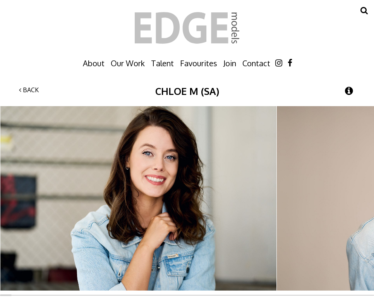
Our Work (128, 63)
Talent (162, 63)
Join (229, 63)
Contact (256, 63)
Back (29, 90)
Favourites (198, 63)
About (94, 63)
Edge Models (187, 28)
